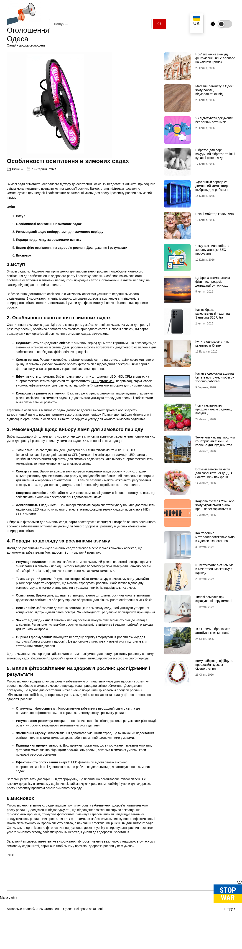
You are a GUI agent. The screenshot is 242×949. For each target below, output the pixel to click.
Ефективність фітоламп (35, 376)
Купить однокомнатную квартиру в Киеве (212, 343)
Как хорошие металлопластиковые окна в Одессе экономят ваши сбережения (215, 538)
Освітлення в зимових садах (28, 325)
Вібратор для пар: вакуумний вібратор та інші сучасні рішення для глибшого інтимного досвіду (215, 157)
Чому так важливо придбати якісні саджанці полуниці (213, 409)
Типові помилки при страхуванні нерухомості (213, 599)
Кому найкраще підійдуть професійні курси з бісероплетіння (213, 664)
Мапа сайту (8, 897)
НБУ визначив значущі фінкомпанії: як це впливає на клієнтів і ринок (215, 58)
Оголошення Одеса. (58, 909)
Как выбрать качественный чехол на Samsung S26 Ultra (212, 313)
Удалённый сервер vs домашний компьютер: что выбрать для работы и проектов (214, 187)
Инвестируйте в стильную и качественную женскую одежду (214, 569)
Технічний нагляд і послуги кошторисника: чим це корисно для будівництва (215, 441)
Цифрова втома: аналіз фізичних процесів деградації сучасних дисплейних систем (212, 283)
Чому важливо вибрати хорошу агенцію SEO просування (212, 249)
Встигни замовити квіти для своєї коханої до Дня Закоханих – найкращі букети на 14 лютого (213, 474)
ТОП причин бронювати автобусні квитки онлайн (213, 631)
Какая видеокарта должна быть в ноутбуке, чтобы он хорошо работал (214, 377)
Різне (16, 169)
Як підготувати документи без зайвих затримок (214, 120)
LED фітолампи (103, 381)
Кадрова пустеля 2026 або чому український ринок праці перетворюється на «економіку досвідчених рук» (214, 508)
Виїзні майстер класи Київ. (214, 214)
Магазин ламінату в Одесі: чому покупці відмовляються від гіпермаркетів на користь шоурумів (214, 93)
